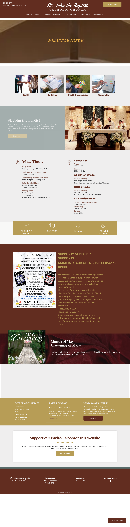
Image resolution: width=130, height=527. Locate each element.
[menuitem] (29, 15)
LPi (71, 492)
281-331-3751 (7, 3)
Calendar (103, 95)
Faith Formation (78, 95)
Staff (26, 95)
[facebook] (110, 481)
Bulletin (52, 95)
